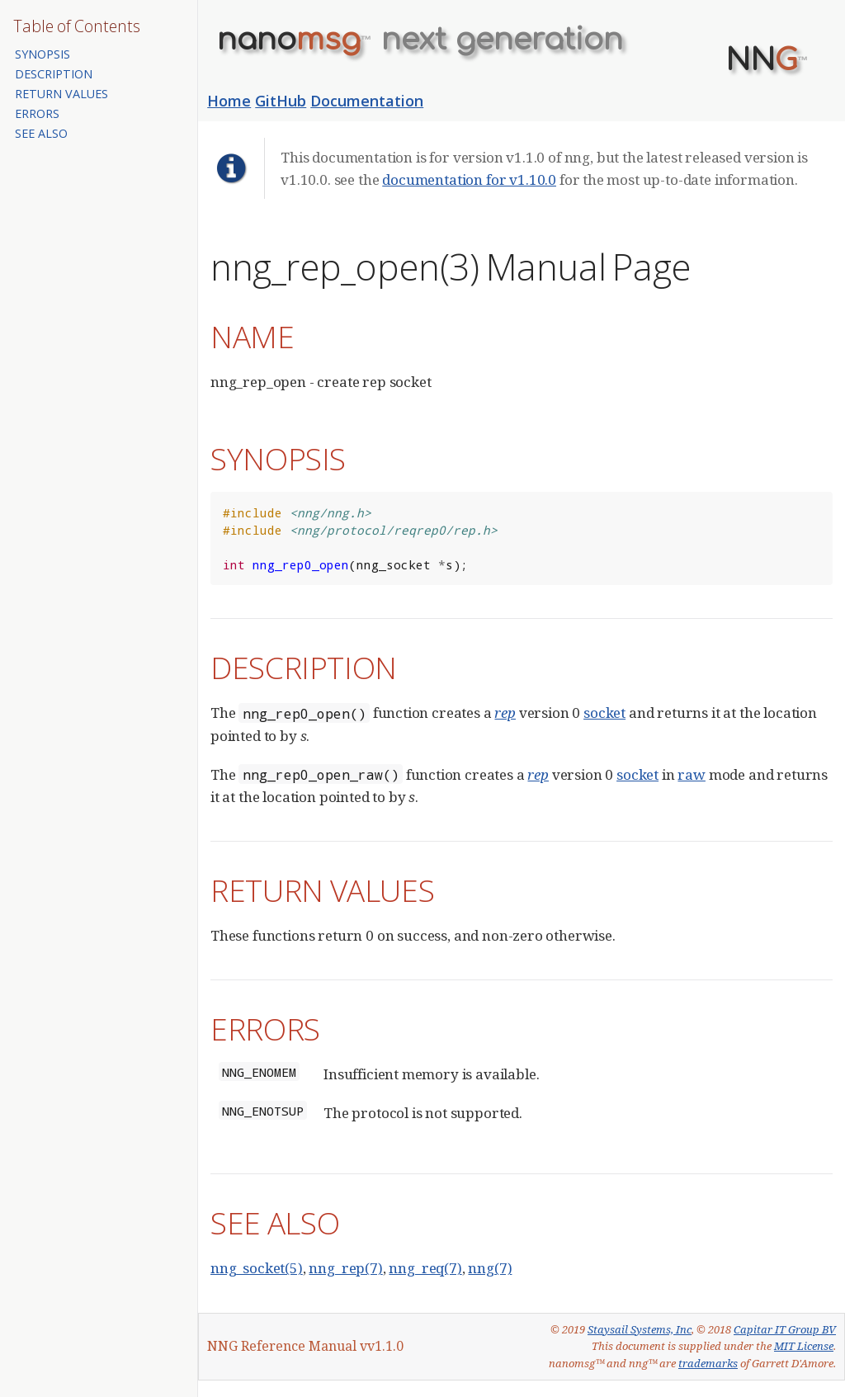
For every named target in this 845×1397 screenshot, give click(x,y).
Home (229, 101)
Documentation (366, 101)
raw (691, 774)
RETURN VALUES (61, 93)
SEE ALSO (41, 133)
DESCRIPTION (53, 74)
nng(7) (490, 1267)
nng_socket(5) (256, 1267)
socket (604, 712)
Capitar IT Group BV (785, 1329)
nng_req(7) (425, 1267)
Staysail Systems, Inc (640, 1329)
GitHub (280, 101)
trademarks (708, 1363)
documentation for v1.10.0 (469, 179)
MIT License (803, 1345)
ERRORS (37, 113)
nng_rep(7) (345, 1267)
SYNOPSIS (42, 54)
